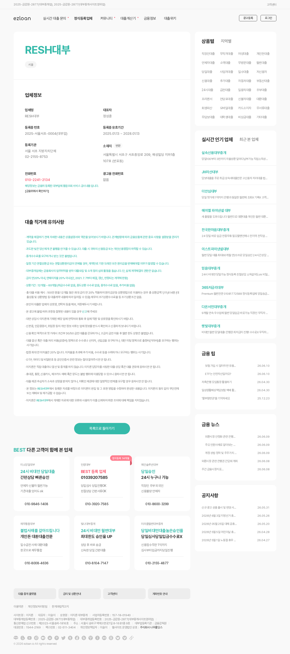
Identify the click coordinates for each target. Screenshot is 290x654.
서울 (30, 64)
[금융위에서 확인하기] (37, 191)
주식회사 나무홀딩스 (151, 627)
